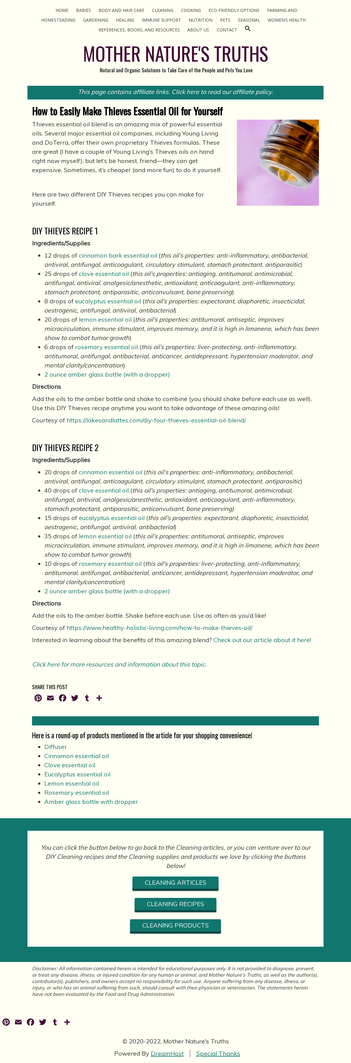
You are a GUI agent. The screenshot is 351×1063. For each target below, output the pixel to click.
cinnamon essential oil (110, 472)
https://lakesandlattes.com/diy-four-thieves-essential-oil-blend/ (156, 420)
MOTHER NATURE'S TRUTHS (175, 53)
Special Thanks (218, 1053)
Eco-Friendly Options (233, 10)
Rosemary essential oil (76, 792)
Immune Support (161, 20)
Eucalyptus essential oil (77, 774)
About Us (198, 30)
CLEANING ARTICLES (175, 882)
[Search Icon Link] (247, 30)
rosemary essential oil (106, 347)
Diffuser (55, 746)
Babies (83, 10)
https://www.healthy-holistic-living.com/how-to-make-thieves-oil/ (159, 627)
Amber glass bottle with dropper (91, 801)
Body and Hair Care (121, 10)
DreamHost (167, 1053)
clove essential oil (104, 273)
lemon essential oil (105, 319)
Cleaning (162, 10)
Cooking (191, 10)
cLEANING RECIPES (175, 904)
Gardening (95, 20)
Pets (225, 20)
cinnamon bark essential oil (118, 255)
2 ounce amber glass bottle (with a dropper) (107, 374)
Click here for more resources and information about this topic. (119, 664)
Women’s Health (287, 20)
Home (62, 10)
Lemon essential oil (71, 783)
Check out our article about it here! (262, 640)
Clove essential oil (69, 765)
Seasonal (249, 20)
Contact (227, 30)
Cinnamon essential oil (76, 756)
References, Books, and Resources (139, 30)
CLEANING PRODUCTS (175, 925)
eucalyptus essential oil (108, 301)
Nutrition (200, 20)
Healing (125, 20)
